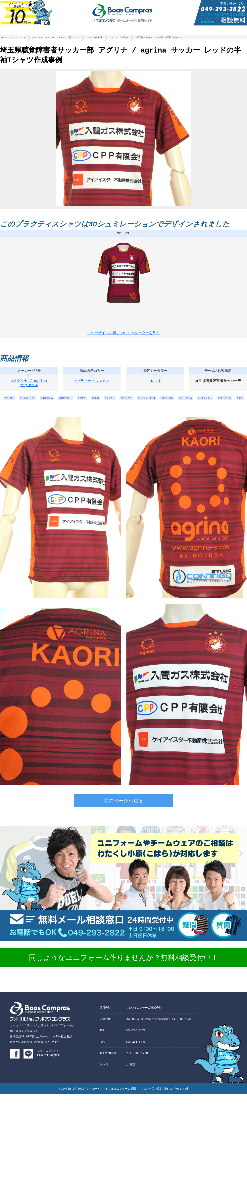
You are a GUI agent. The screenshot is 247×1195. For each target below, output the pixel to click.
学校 (135, 412)
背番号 (93, 402)
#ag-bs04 (29, 389)
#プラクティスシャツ (92, 384)
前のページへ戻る (123, 816)
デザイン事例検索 (94, 38)
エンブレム (53, 402)
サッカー (126, 402)
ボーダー (9, 402)
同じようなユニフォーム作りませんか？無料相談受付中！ (123, 973)
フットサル (145, 402)
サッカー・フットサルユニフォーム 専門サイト (55, 38)
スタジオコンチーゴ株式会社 (143, 1022)
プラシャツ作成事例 (118, 38)
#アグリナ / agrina (29, 384)
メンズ (109, 402)
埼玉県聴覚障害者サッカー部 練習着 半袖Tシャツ (160, 38)
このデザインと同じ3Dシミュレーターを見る (123, 333)
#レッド (155, 384)
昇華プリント (75, 402)
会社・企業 (193, 402)
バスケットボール (169, 402)
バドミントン (237, 402)
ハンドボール (215, 402)
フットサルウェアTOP (14, 38)
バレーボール (118, 412)
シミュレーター (30, 402)
